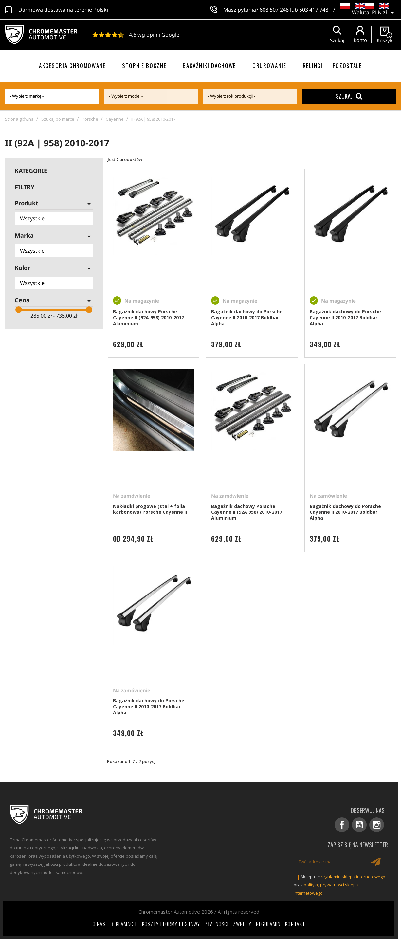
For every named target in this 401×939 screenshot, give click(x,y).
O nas (99, 924)
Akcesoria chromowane (72, 65)
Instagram (376, 824)
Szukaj (349, 96)
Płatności (216, 924)
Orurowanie (269, 65)
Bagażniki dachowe (209, 65)
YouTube (359, 824)
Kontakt (295, 924)
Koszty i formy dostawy (171, 924)
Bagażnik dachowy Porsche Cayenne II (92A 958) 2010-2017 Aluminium (148, 318)
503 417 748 (313, 10)
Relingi (313, 65)
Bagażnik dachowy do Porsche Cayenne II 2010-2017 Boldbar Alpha (247, 318)
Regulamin (268, 924)
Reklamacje (124, 924)
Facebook (342, 824)
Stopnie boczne (144, 65)
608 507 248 (274, 10)
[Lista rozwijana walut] (384, 13)
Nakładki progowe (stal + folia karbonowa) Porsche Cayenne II (150, 509)
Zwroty (242, 924)
